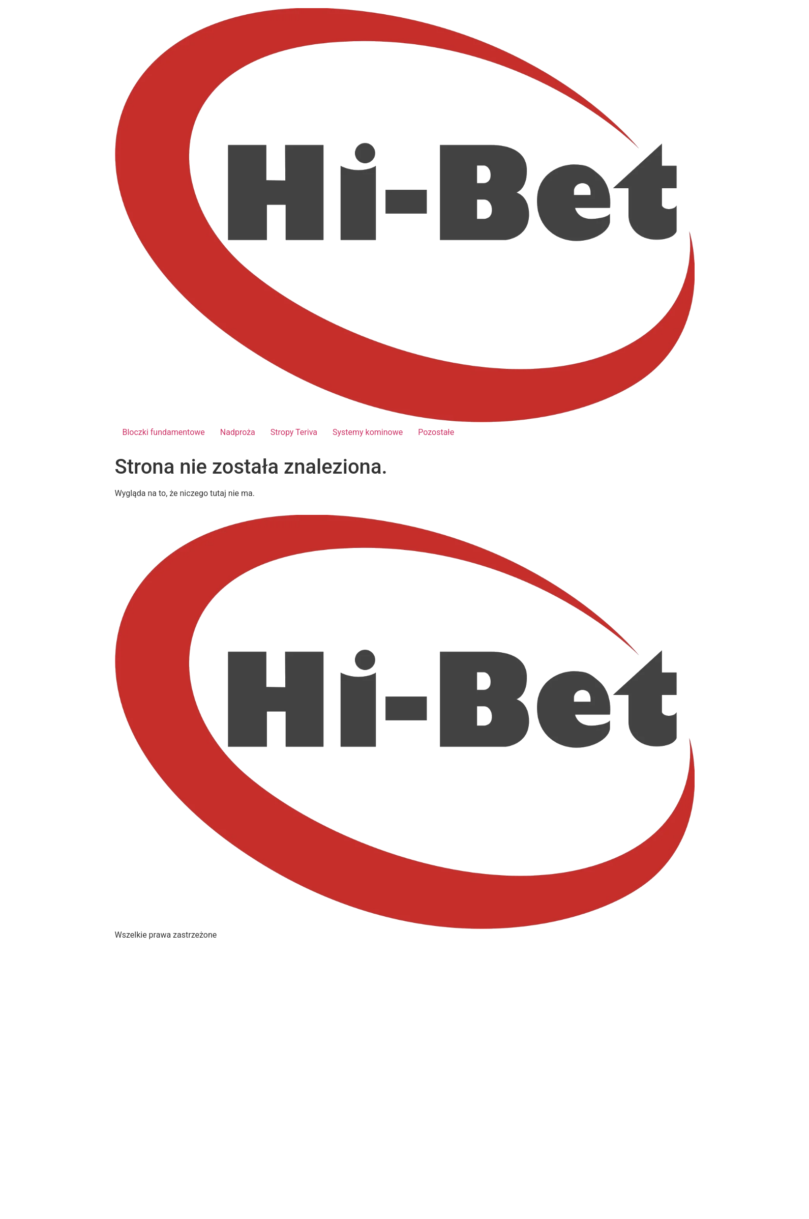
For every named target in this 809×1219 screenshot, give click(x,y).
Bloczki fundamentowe (164, 432)
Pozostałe (436, 432)
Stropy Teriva (294, 432)
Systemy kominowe (368, 432)
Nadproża (237, 432)
